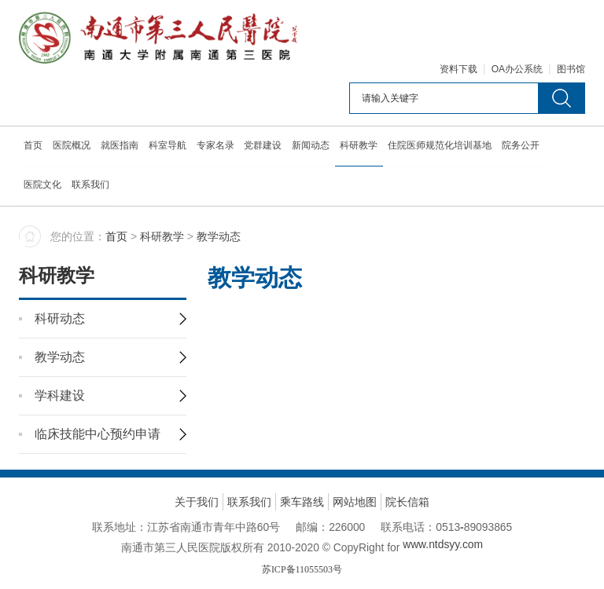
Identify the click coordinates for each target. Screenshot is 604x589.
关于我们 (197, 464)
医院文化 (43, 187)
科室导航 (171, 148)
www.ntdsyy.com (443, 506)
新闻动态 (317, 148)
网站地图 (355, 464)
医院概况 (73, 148)
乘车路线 (302, 464)
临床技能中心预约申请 (97, 396)
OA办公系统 (517, 72)
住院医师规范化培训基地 (447, 148)
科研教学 (366, 148)
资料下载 (458, 72)
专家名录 (219, 148)
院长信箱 (407, 464)
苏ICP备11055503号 (302, 531)
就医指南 (122, 148)
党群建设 (268, 148)
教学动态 (60, 319)
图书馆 (571, 72)
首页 (33, 148)
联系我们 (92, 187)
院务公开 (529, 148)
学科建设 (60, 357)
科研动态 (60, 280)
